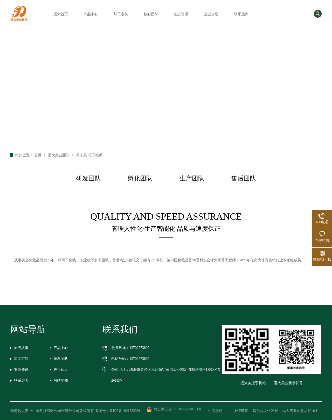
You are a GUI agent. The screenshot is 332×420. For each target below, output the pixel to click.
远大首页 (60, 14)
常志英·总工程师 (89, 155)
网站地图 (60, 380)
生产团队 (191, 178)
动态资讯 (181, 14)
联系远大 (241, 14)
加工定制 (121, 14)
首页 (38, 155)
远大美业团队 (59, 155)
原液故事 (21, 348)
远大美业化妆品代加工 (300, 411)
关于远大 (60, 370)
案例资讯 (21, 370)
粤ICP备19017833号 (125, 411)
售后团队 (243, 178)
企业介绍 (211, 14)
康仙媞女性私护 (265, 411)
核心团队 (151, 14)
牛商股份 (219, 411)
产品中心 (91, 14)
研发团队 (88, 178)
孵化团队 (140, 178)
